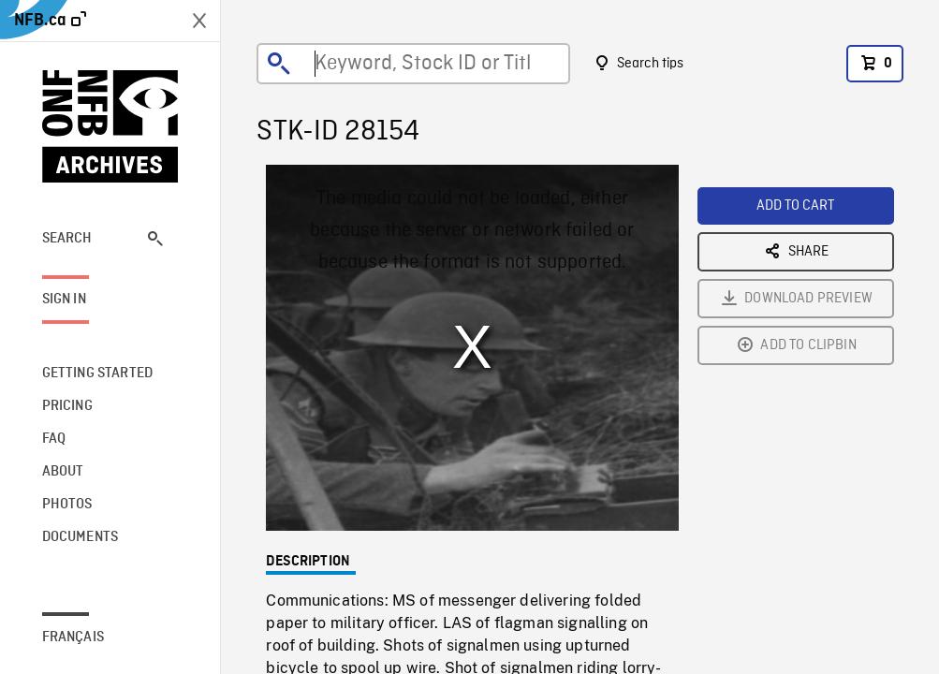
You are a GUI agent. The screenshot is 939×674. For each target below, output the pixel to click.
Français (73, 637)
